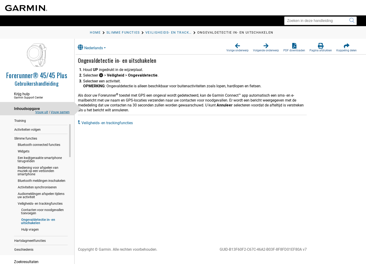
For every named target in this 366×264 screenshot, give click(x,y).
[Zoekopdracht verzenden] (352, 21)
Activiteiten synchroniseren (37, 196)
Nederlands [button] (95, 47)
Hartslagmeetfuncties (30, 249)
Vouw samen (60, 112)
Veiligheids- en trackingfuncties (40, 212)
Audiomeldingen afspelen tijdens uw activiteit (41, 204)
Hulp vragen (30, 238)
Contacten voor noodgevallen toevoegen (42, 220)
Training (20, 129)
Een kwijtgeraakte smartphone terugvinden (40, 168)
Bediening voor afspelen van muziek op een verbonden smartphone (38, 180)
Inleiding (20, 121)
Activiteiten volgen (27, 138)
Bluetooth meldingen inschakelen (41, 189)
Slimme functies (25, 147)
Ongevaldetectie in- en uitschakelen (38, 230)
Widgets (23, 160)
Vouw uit (41, 112)
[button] (237, 47)
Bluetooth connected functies (39, 153)
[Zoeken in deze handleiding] (320, 21)
